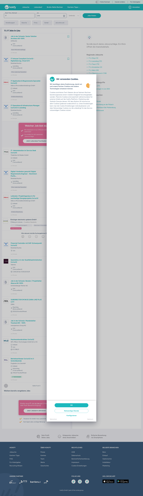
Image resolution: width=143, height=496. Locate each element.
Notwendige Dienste (71, 411)
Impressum (90, 419)
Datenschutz (53, 419)
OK (71, 405)
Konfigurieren (72, 415)
